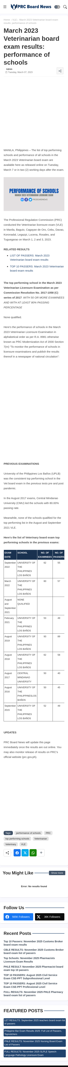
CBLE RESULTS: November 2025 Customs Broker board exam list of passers (34, 951)
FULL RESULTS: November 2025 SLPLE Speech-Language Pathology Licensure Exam (30, 1053)
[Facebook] (17, 852)
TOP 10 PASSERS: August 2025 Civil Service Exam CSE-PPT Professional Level (30, 985)
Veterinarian (40, 838)
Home (7, 19)
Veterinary (10, 844)
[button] (57, 7)
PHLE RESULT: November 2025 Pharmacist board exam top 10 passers (33, 968)
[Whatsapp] (33, 852)
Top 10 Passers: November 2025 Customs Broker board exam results (33, 943)
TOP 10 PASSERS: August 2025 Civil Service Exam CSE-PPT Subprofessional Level (30, 977)
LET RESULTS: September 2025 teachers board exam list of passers (34, 1022)
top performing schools (17, 838)
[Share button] (41, 852)
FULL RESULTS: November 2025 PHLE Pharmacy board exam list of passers (33, 994)
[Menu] (5, 7)
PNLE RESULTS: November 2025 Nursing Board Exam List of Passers (33, 1043)
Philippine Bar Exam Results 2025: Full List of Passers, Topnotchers (33, 1033)
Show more (57, 873)
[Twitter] (25, 852)
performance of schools (28, 833)
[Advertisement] (34, 113)
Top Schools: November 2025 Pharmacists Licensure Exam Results (29, 960)
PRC (48, 833)
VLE (14, 19)
